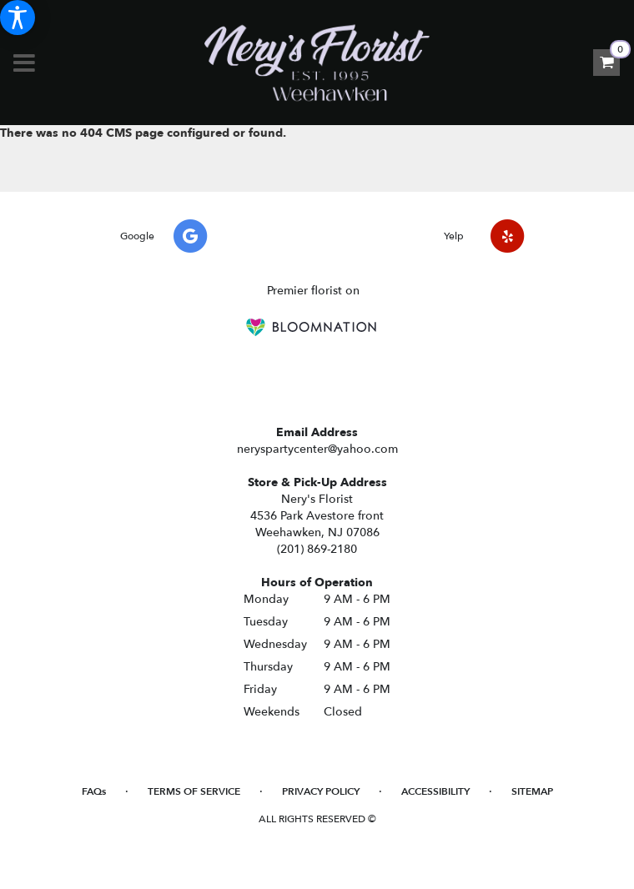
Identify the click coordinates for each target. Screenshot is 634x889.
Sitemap (532, 791)
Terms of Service (194, 791)
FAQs (94, 791)
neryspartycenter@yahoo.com (317, 449)
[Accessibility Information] (17, 17)
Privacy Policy (321, 791)
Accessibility (435, 791)
